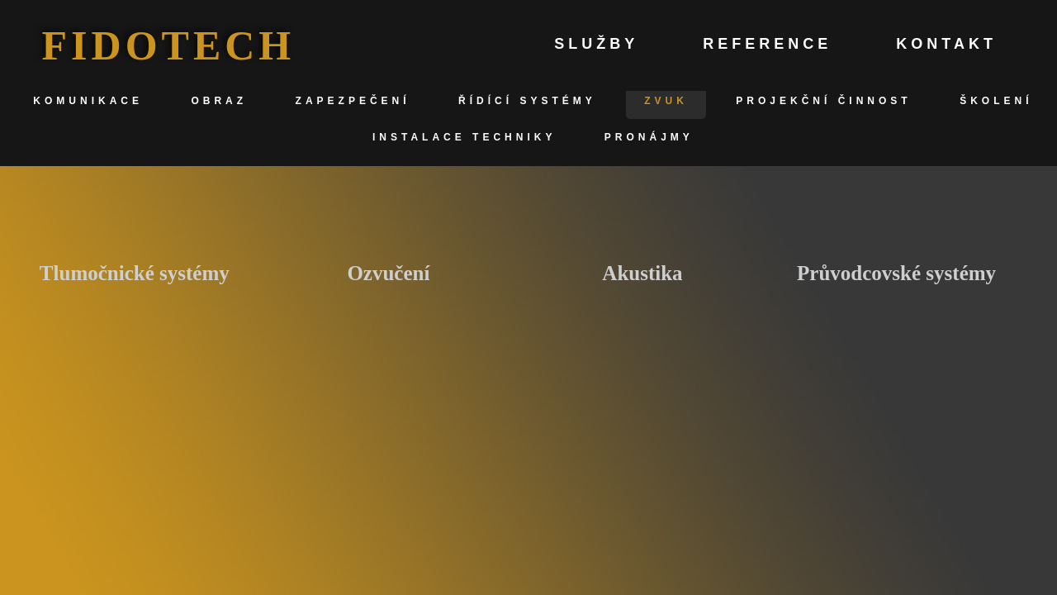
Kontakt (946, 44)
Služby (596, 44)
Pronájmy (649, 137)
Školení (996, 101)
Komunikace (88, 101)
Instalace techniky (464, 137)
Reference (767, 44)
